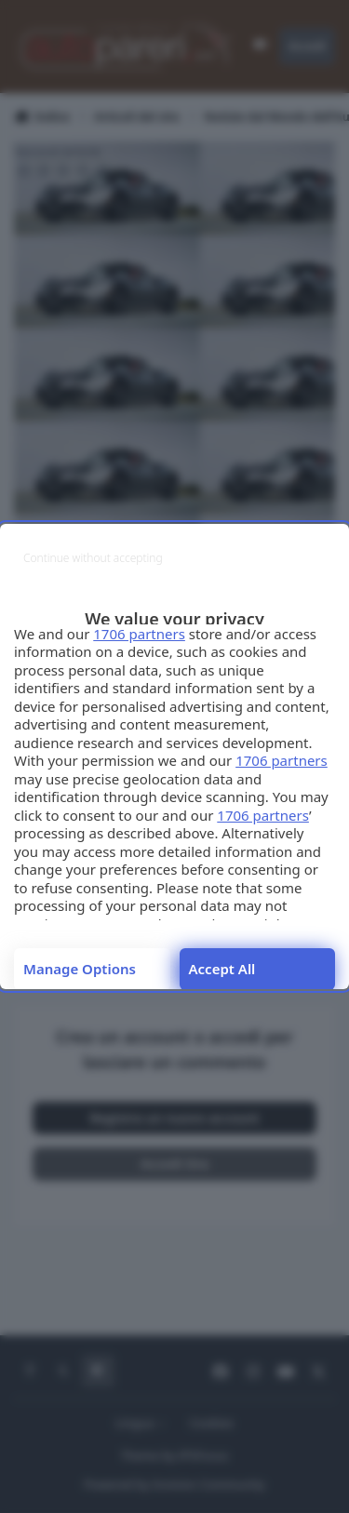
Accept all (222, 968)
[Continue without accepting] (93, 558)
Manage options (79, 968)
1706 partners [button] (139, 633)
